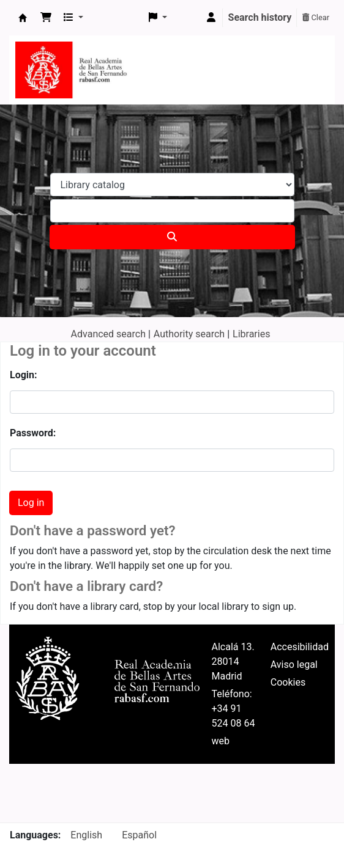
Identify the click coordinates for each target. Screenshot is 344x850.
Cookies (288, 682)
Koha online (22, 17)
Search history (260, 17)
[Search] (172, 237)
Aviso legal (294, 664)
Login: (23, 375)
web (221, 741)
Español (139, 835)
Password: (33, 433)
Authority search (189, 334)
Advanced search (108, 334)
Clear (315, 17)
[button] (46, 17)
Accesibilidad (300, 647)
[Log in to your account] (211, 17)
